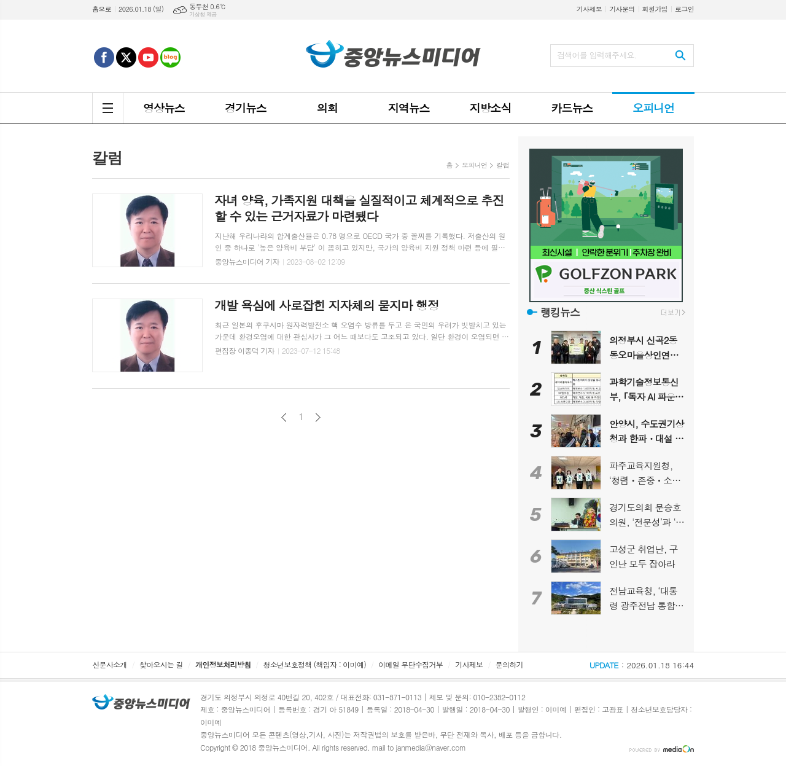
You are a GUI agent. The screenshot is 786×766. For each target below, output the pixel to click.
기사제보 (589, 9)
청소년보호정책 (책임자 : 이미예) (314, 664)
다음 (318, 417)
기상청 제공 (203, 14)
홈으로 (101, 9)
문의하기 (509, 664)
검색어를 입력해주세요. (597, 55)
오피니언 (474, 165)
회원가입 (654, 9)
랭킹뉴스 (560, 312)
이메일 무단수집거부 (410, 664)
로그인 (684, 9)
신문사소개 (109, 664)
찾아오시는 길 (161, 664)
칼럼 (502, 165)
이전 (284, 417)
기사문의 (621, 9)
